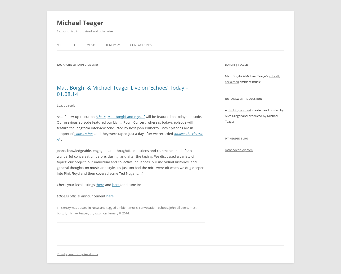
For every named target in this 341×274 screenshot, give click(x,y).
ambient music (127, 207)
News (95, 207)
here (100, 185)
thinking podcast (239, 110)
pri (91, 213)
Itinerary (113, 45)
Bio (74, 45)
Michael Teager (80, 22)
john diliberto (178, 207)
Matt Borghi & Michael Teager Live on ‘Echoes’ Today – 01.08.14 (122, 90)
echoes (163, 207)
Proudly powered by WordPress (77, 254)
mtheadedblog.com (239, 150)
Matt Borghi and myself (126, 116)
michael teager (77, 213)
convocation (148, 207)
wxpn (99, 213)
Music (91, 45)
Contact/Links (141, 45)
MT (59, 45)
